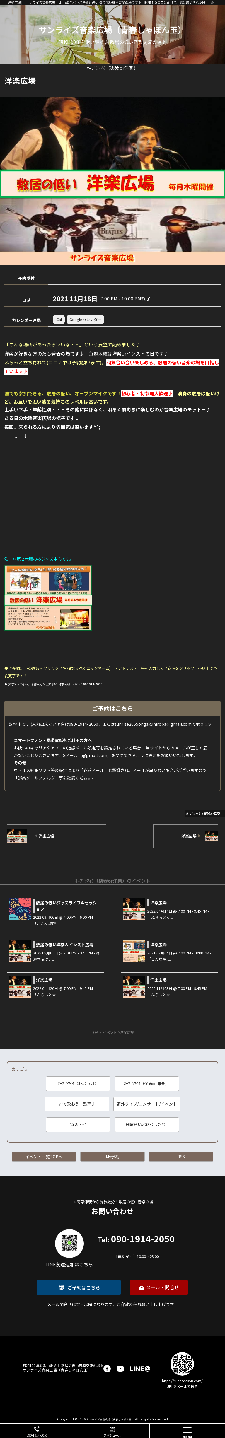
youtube (120, 1368)
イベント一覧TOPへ (43, 1156)
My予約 (112, 1156)
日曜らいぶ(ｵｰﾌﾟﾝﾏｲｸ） (146, 1124)
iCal (59, 319)
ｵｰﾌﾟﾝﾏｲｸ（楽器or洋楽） (146, 1083)
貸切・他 (78, 1124)
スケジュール (112, 1435)
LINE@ (140, 1368)
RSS (181, 1156)
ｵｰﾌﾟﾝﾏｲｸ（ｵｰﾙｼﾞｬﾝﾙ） (78, 1083)
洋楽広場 (158, 903)
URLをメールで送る (182, 1386)
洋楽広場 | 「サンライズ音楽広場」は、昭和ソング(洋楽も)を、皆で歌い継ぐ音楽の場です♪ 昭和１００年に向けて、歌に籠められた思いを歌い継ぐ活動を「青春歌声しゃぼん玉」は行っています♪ (109, 2)
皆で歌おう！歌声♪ (77, 1104)
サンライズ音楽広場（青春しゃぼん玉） (112, 29)
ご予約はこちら (83, 1287)
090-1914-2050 (136, 1247)
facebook (107, 1368)
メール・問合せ (162, 1287)
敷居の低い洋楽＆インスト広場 (64, 944)
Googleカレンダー (85, 319)
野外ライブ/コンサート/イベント (147, 1104)
